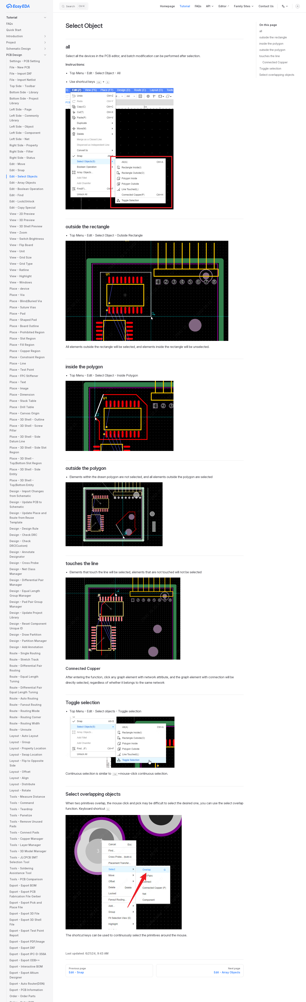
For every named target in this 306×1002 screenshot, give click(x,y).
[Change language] (285, 6)
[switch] (297, 6)
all (260, 31)
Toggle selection (270, 68)
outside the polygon (272, 49)
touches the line (269, 56)
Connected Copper (275, 62)
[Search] (73, 6)
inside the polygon (271, 43)
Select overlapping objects (276, 74)
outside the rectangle (273, 37)
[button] (26, 17)
